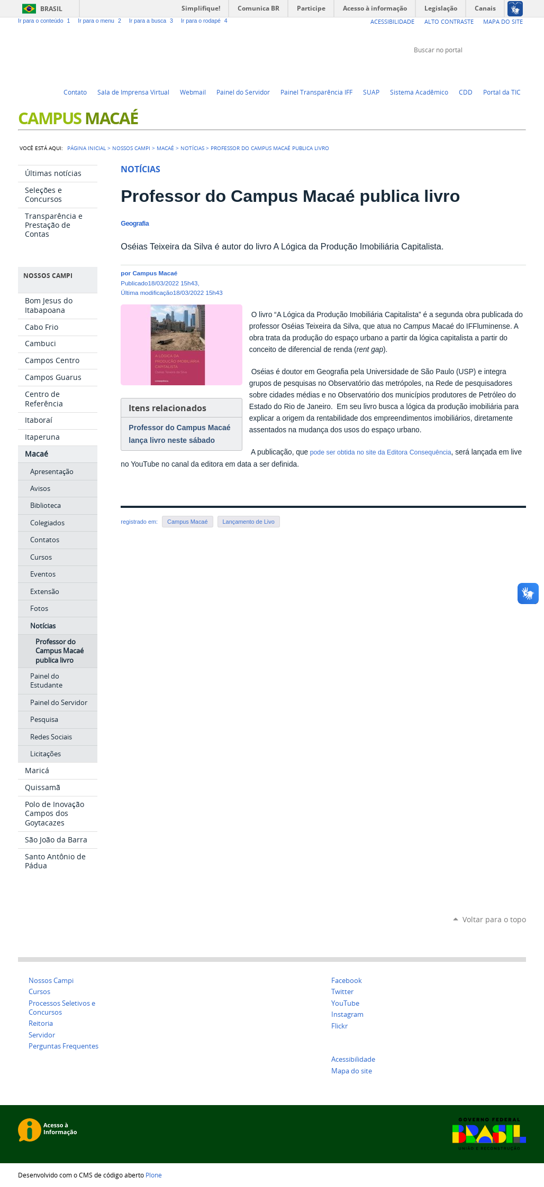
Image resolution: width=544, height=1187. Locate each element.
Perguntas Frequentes (63, 1046)
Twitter (468, 69)
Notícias (192, 148)
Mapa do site (351, 1071)
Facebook (494, 69)
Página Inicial (86, 148)
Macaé (165, 148)
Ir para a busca (153, 20)
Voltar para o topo (494, 919)
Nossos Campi (51, 980)
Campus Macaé (187, 521)
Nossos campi (131, 148)
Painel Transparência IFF (316, 92)
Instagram (520, 69)
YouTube (481, 69)
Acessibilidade (392, 21)
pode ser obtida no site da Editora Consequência (379, 452)
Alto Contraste (449, 21)
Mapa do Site (503, 21)
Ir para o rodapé (205, 20)
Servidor (42, 1035)
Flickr (507, 69)
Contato (75, 92)
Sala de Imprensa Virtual (133, 92)
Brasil (51, 8)
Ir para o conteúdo (46, 20)
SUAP (371, 92)
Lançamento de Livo (249, 521)
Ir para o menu (101, 20)
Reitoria (41, 1023)
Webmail (193, 92)
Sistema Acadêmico (419, 92)
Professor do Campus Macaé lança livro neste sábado (179, 433)
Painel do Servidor (243, 92)
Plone (154, 1175)
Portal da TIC (502, 92)
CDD (466, 92)
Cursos (39, 991)
